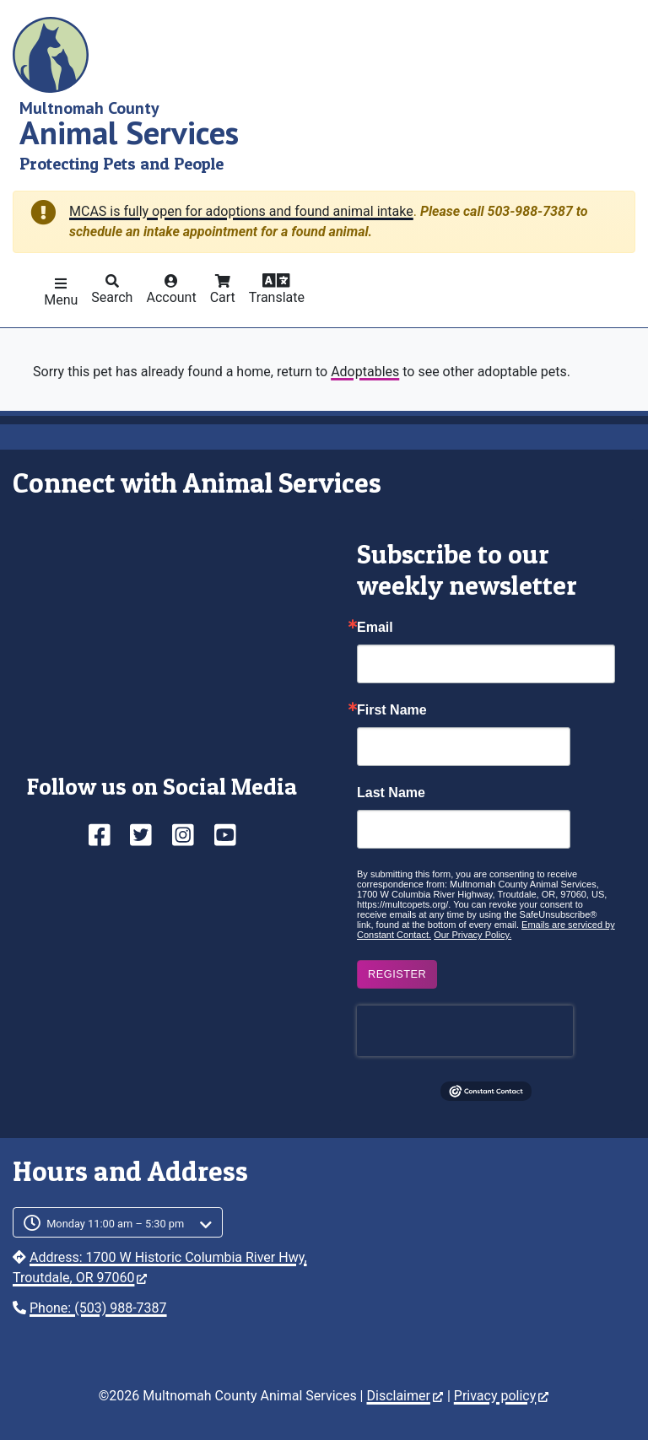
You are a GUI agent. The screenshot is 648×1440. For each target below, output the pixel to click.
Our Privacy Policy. (472, 935)
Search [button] (111, 297)
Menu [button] (61, 300)
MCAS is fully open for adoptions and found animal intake (241, 211)
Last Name (391, 793)
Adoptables (365, 372)
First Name (392, 710)
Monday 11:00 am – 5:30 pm (115, 1223)
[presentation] (465, 1031)
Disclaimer (404, 1396)
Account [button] (171, 297)
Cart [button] (222, 297)
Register (397, 974)
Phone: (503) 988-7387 (98, 1308)
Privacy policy (501, 1396)
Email (375, 627)
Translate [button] (277, 297)
